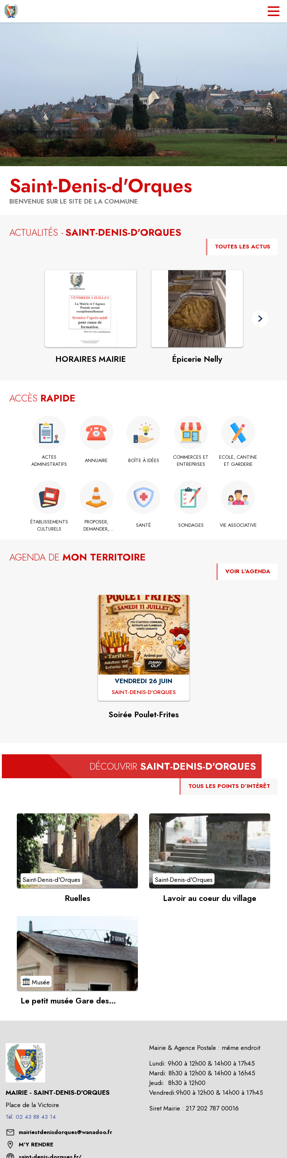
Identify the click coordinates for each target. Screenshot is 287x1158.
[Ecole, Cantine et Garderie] (238, 461)
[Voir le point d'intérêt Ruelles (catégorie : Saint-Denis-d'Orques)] (77, 850)
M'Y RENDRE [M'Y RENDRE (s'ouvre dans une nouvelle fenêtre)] (36, 1144)
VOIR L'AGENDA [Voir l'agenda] (247, 571)
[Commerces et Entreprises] (191, 461)
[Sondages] (191, 525)
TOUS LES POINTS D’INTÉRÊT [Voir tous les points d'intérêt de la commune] (229, 786)
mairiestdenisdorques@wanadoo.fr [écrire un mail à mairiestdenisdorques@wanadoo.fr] (65, 1132)
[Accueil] (11, 11)
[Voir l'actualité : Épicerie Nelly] (197, 308)
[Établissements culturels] (49, 525)
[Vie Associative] (238, 525)
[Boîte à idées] (144, 460)
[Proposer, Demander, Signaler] (96, 525)
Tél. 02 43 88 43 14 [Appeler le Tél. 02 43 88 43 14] (31, 1117)
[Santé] (144, 525)
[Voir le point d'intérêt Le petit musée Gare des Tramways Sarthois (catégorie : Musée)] (77, 953)
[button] (259, 318)
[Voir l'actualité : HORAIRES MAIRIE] (90, 308)
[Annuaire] (96, 460)
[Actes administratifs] (49, 461)
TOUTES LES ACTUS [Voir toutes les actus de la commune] (242, 246)
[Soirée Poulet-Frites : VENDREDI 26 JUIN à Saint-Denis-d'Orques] (144, 692)
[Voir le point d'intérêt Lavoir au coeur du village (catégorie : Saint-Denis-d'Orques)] (209, 850)
